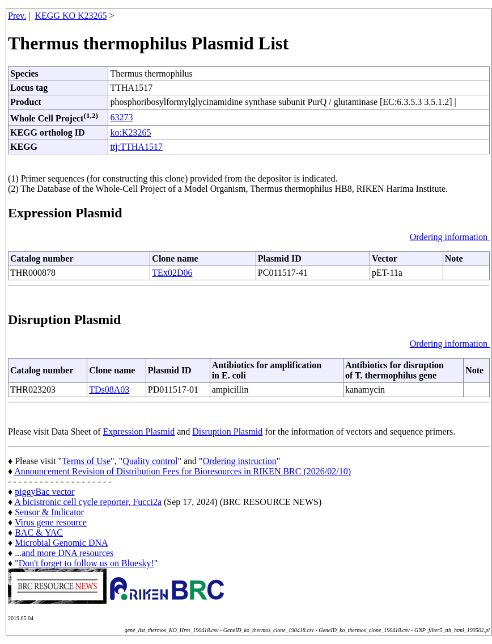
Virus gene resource (51, 522)
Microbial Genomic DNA (61, 543)
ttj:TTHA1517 (136, 146)
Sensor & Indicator (49, 512)
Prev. (17, 15)
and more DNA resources (67, 553)
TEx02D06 (172, 272)
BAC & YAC (39, 532)
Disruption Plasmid (227, 431)
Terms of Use (86, 461)
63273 (121, 117)
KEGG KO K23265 (71, 15)
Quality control (149, 461)
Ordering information (450, 237)
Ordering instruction (240, 461)
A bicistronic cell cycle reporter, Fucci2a (88, 502)
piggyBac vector (44, 491)
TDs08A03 (109, 389)
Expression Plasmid (139, 431)
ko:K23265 (130, 132)
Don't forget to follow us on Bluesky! (86, 563)
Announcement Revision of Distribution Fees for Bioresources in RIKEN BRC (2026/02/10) (182, 471)
